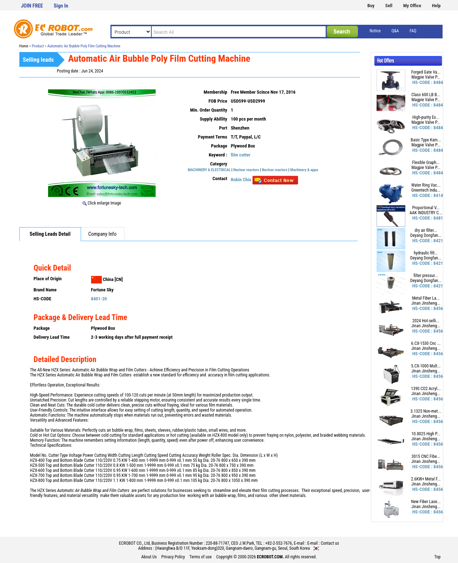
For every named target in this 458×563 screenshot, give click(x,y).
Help (436, 5)
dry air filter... (426, 230)
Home (23, 46)
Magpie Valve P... (425, 77)
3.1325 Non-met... (426, 411)
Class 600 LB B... (425, 94)
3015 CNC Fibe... (425, 456)
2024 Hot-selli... (425, 320)
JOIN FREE (32, 6)
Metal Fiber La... (426, 298)
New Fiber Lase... (425, 501)
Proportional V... (425, 207)
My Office (412, 5)
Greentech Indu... (425, 190)
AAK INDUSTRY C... (426, 212)
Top (437, 556)
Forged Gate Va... (425, 72)
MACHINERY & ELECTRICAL (209, 170)
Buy (370, 5)
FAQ (413, 30)
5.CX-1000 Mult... (425, 366)
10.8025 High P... (425, 433)
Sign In (61, 6)
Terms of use (200, 556)
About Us (149, 556)
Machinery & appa (304, 170)
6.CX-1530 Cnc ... (425, 343)
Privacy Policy (173, 556)
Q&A (395, 30)
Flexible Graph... (426, 162)
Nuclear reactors (246, 170)
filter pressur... (426, 275)
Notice (375, 30)
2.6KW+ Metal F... (426, 479)
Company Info (102, 234)
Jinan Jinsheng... (425, 303)
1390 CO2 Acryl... (426, 388)
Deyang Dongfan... (426, 235)
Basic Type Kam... (426, 139)
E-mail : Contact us (323, 543)
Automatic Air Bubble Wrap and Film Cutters (94, 374)
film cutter (241, 155)
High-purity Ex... (425, 117)
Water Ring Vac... (425, 185)
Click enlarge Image (101, 203)
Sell (388, 5)
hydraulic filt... (426, 252)
